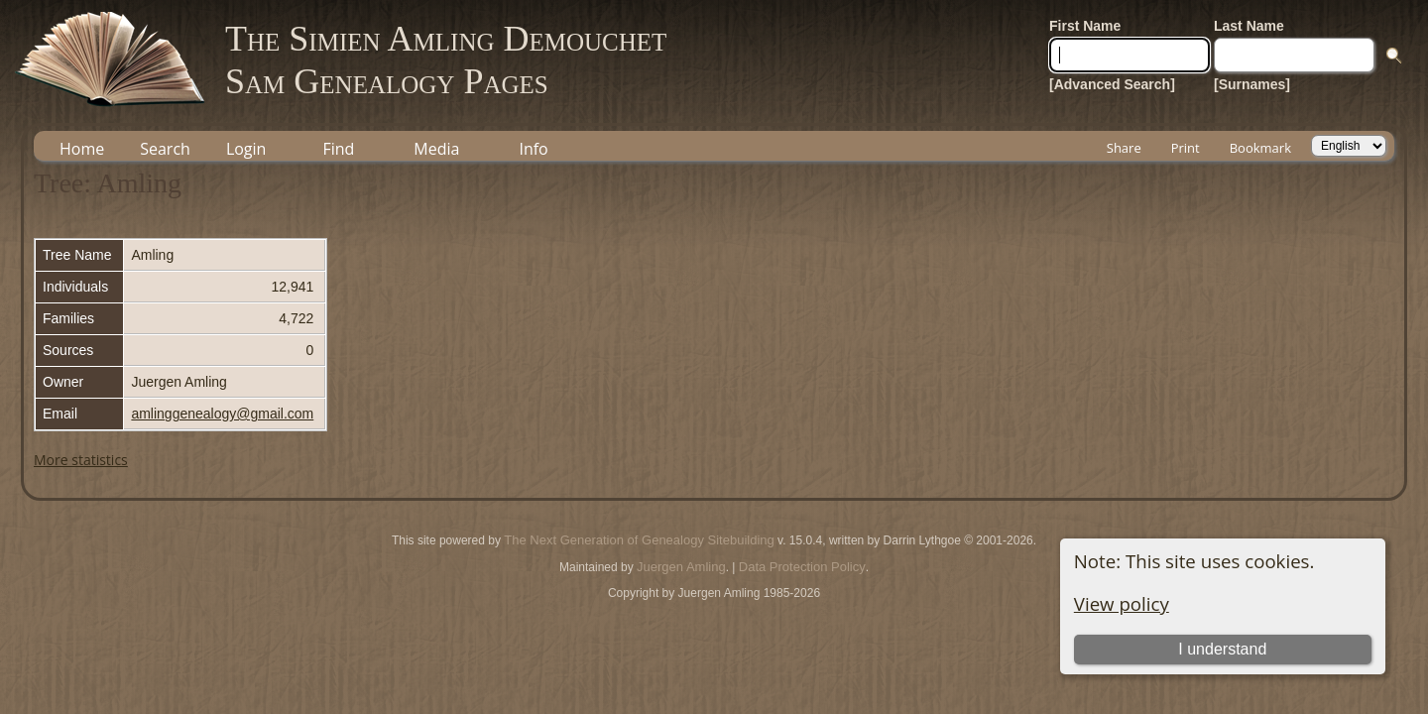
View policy (1121, 603)
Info (533, 149)
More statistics (81, 459)
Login (246, 149)
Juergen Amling (681, 566)
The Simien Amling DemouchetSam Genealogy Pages (445, 60)
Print (1185, 148)
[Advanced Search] (1112, 84)
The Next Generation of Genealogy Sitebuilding (639, 540)
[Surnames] (1252, 84)
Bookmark (1260, 148)
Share (1124, 148)
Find (338, 149)
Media (436, 149)
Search (165, 149)
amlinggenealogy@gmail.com (222, 413)
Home (82, 149)
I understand (1222, 649)
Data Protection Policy (802, 566)
